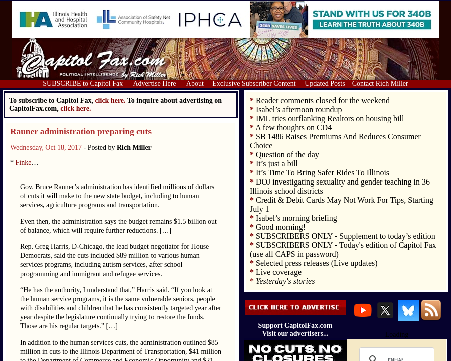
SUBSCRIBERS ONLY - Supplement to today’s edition (345, 236)
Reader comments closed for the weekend (323, 100)
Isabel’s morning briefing (296, 218)
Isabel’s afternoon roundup (299, 109)
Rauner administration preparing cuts (81, 131)
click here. (75, 108)
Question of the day (287, 154)
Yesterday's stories (285, 281)
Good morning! (281, 227)
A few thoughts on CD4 (293, 127)
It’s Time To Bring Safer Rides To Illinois (322, 172)
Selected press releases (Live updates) (317, 263)
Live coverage (279, 272)
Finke (24, 162)
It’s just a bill (277, 163)
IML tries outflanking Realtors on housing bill (330, 118)
